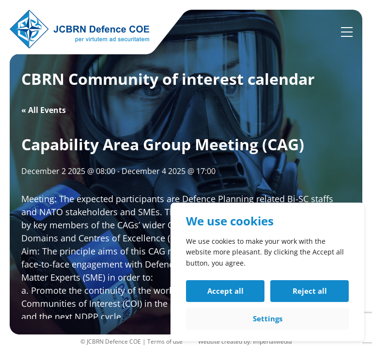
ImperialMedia (272, 341)
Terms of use (165, 341)
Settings (267, 318)
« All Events (43, 110)
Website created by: (225, 341)
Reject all (310, 291)
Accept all (225, 291)
